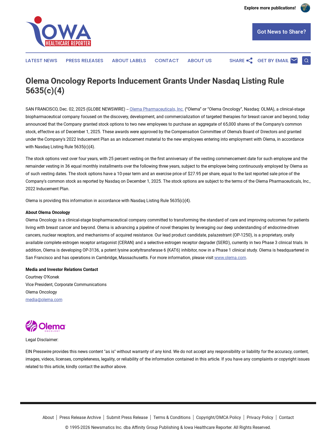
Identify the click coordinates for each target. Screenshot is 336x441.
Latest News (41, 60)
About (48, 417)
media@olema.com (44, 299)
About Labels (129, 60)
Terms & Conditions (171, 417)
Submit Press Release (127, 417)
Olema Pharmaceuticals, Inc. (157, 109)
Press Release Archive (80, 417)
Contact (167, 60)
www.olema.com (230, 257)
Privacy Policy (260, 417)
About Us (200, 60)
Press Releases (84, 60)
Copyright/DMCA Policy (218, 417)
